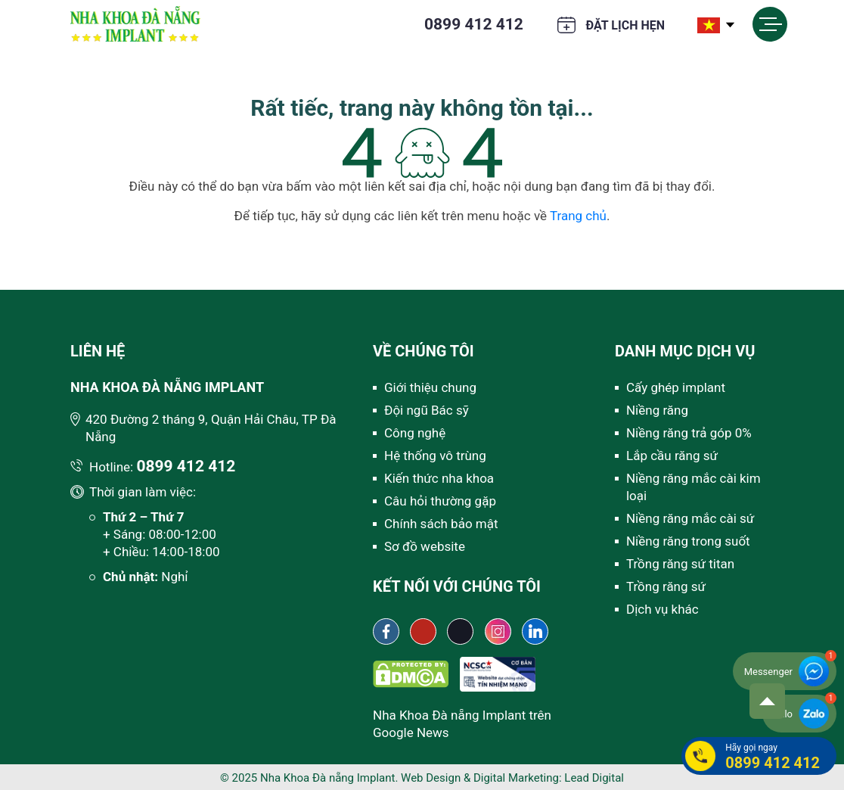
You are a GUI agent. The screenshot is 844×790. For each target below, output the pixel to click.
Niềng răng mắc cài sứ (690, 518)
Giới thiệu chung (430, 387)
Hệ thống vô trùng (435, 455)
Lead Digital (594, 778)
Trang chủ (578, 215)
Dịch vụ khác (662, 609)
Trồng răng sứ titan (680, 563)
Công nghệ (414, 432)
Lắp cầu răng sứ (672, 455)
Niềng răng (657, 410)
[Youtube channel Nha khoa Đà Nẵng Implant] (423, 631)
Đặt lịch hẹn (625, 25)
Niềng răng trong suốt (688, 541)
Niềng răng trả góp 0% (689, 432)
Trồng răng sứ (666, 586)
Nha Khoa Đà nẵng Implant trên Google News (462, 724)
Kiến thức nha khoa (439, 478)
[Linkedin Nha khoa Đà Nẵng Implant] (535, 631)
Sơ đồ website (424, 546)
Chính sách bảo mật (441, 523)
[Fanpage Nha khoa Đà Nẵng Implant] (386, 631)
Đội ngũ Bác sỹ (426, 410)
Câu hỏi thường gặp (440, 501)
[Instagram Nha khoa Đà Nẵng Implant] (498, 631)
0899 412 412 (473, 24)
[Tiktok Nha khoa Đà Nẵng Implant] (460, 631)
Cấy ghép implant (675, 387)
